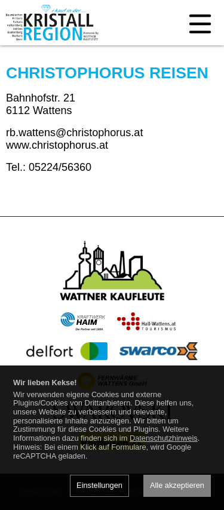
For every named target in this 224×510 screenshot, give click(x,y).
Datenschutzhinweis (164, 438)
